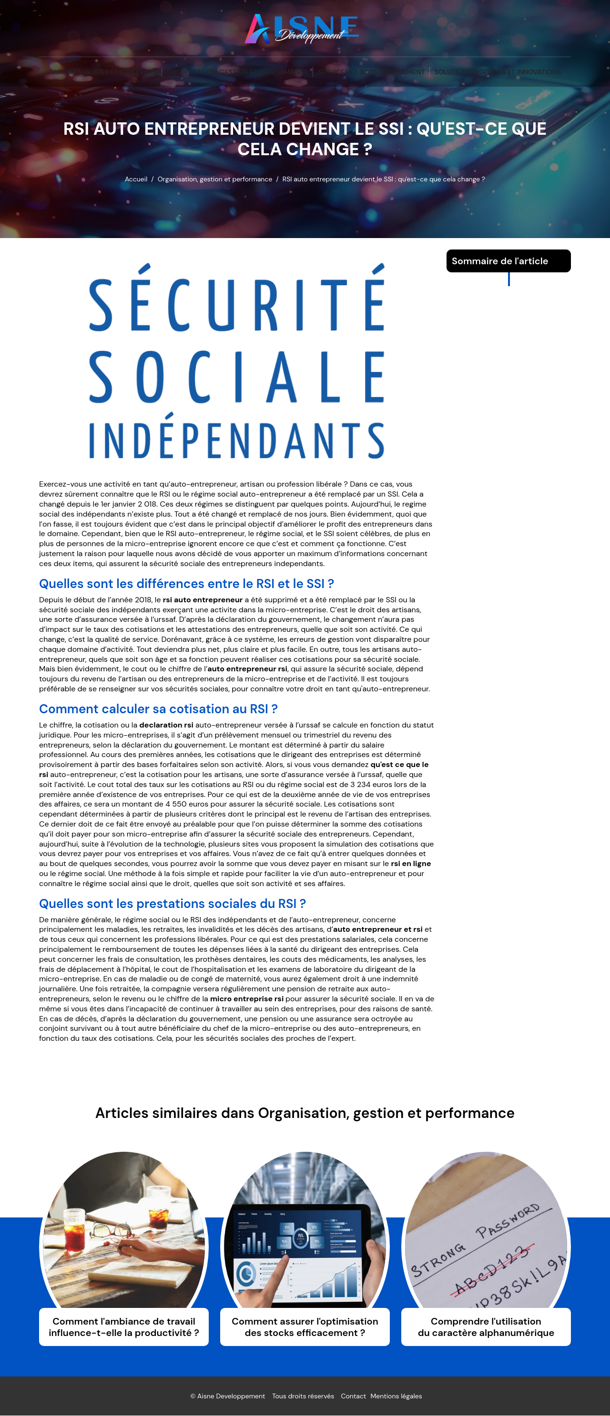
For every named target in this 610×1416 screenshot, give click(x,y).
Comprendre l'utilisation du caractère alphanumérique (486, 1327)
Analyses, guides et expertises (103, 72)
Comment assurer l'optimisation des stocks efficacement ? (305, 1327)
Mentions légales (396, 1396)
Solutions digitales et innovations (498, 72)
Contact (353, 1396)
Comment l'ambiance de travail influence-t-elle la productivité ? (124, 1327)
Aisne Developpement (231, 1396)
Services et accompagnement (371, 72)
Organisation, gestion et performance (237, 72)
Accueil (136, 179)
